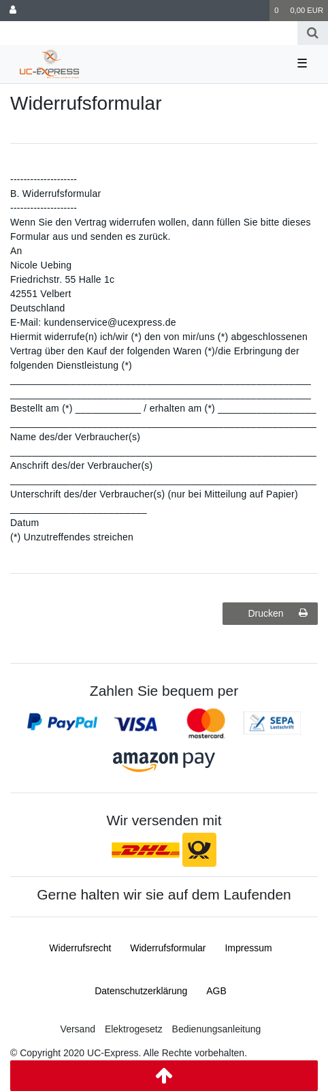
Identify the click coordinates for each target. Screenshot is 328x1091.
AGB (216, 990)
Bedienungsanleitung (216, 1029)
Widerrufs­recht (80, 947)
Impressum (248, 947)
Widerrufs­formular (168, 947)
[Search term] (148, 33)
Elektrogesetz (134, 1029)
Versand (78, 1029)
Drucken (278, 613)
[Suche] (312, 33)
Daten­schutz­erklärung (141, 990)
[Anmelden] (13, 10)
